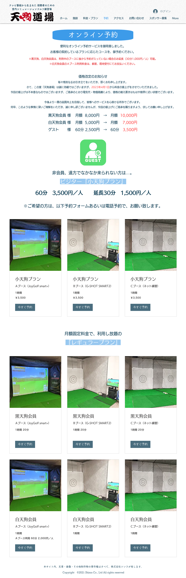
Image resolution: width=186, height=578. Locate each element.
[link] (35, 279)
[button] (25, 307)
